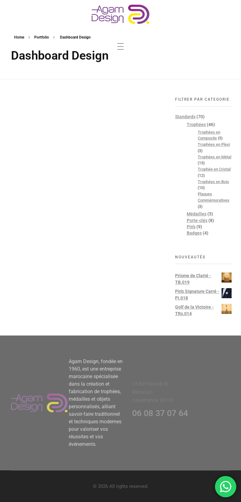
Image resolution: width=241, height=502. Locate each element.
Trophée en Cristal (214, 169)
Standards (185, 116)
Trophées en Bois (213, 181)
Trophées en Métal (214, 157)
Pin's (191, 226)
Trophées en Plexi (214, 144)
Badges (194, 232)
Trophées (196, 124)
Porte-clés (197, 220)
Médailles (196, 213)
